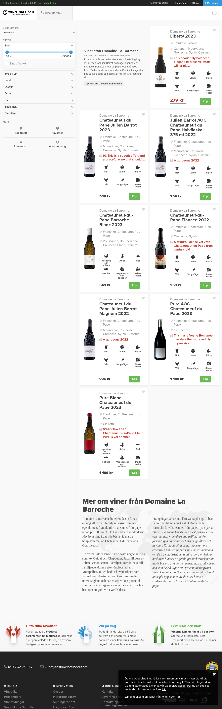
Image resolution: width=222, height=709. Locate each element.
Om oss (58, 619)
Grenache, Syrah (168, 219)
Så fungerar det (64, 630)
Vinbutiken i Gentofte (19, 635)
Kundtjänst (179, 3)
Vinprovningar (14, 630)
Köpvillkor (60, 656)
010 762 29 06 (159, 3)
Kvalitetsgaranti (64, 640)
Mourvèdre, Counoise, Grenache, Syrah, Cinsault (96, 135)
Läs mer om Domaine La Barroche (69, 78)
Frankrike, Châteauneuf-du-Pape (91, 128)
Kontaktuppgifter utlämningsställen (114, 631)
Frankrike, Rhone (168, 43)
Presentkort (12, 143)
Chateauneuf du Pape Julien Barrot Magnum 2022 (93, 285)
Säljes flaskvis (18, 62)
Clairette (74, 381)
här (164, 689)
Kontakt (107, 619)
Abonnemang (32, 143)
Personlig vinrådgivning (70, 645)
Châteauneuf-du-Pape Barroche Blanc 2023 (87, 204)
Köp (205, 97)
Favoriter (32, 130)
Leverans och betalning (118, 625)
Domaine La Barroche (168, 31)
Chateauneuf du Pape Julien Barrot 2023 (93, 118)
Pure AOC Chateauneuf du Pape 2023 (179, 285)
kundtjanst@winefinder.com (66, 595)
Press (57, 651)
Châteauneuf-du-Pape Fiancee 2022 (175, 204)
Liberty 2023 (166, 36)
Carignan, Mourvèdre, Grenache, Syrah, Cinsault (184, 50)
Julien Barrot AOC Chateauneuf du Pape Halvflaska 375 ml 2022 (177, 121)
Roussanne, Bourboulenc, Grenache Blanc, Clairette (93, 221)
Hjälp (196, 3)
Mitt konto (212, 3)
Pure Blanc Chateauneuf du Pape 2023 (92, 366)
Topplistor (12, 130)
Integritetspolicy (64, 625)
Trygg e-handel (63, 661)
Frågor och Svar (64, 635)
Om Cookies (61, 666)
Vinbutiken (11, 619)
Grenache (163, 300)
